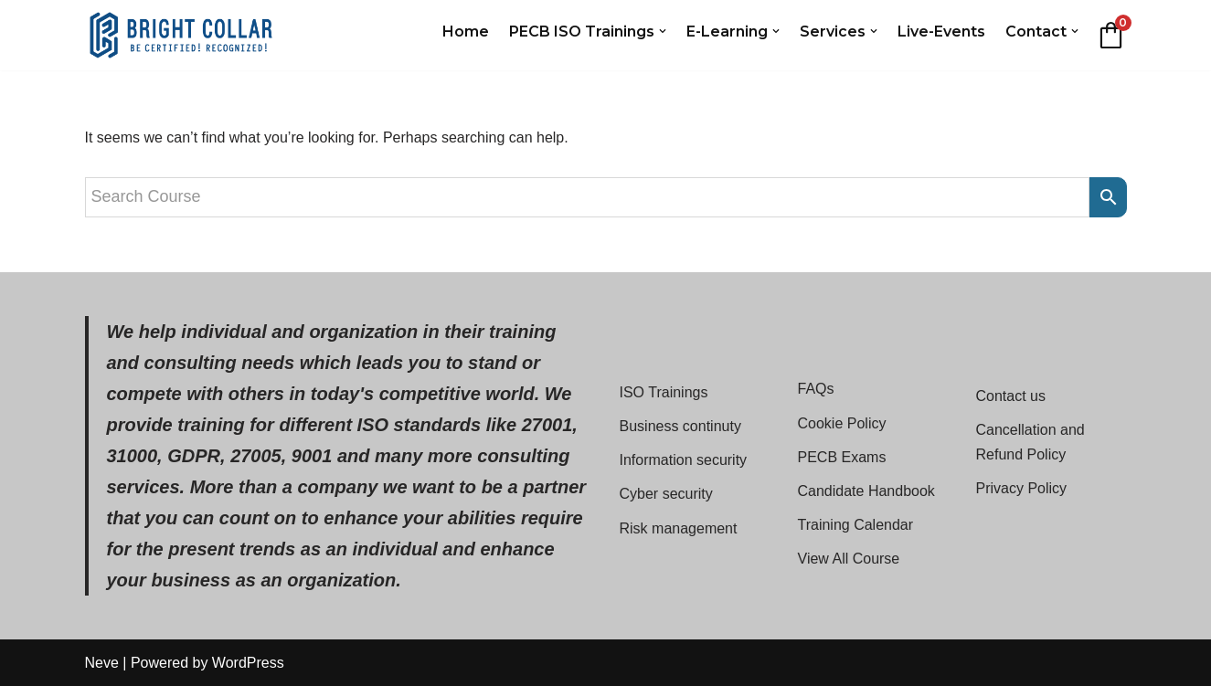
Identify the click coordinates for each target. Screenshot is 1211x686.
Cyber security (666, 493)
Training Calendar (856, 525)
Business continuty (680, 426)
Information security (684, 460)
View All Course (849, 558)
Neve (102, 662)
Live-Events (941, 31)
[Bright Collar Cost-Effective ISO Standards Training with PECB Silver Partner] (181, 35)
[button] (662, 31)
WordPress (248, 662)
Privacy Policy (1022, 488)
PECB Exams (842, 457)
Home (465, 31)
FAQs (816, 388)
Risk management (679, 528)
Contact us (1011, 396)
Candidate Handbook (866, 491)
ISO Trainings (664, 392)
